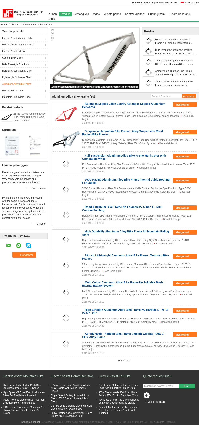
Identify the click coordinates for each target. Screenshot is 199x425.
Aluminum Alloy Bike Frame (16, 84)
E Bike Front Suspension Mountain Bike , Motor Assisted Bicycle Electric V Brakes (24, 410)
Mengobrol (185, 105)
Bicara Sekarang (180, 14)
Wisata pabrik (112, 14)
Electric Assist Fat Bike (14, 51)
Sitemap (159, 401)
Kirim (187, 386)
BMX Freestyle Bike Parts (15, 64)
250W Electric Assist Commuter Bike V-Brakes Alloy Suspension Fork (71, 414)
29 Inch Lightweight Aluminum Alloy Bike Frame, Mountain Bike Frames (174, 62)
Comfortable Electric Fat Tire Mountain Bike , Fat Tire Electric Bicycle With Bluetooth (119, 410)
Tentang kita (81, 14)
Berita (51, 18)
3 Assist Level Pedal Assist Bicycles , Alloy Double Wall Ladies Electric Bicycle (70, 388)
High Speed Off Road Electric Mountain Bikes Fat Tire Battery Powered (24, 394)
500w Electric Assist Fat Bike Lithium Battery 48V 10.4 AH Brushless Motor (118, 394)
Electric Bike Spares (12, 90)
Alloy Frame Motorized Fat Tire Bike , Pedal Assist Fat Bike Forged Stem (118, 386)
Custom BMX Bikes (12, 57)
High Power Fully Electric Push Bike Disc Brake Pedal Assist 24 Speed (22, 386)
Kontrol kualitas (134, 14)
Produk (65, 14)
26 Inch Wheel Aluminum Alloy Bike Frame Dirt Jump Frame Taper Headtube (29, 116)
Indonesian (192, 2)
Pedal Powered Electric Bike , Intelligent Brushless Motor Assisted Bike (24, 401)
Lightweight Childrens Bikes (16, 77)
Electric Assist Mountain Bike (17, 38)
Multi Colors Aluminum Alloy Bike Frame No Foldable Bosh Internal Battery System (172, 41)
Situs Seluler (151, 406)
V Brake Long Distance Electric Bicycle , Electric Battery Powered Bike (72, 407)
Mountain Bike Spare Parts (16, 97)
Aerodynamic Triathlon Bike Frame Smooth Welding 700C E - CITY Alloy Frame (175, 73)
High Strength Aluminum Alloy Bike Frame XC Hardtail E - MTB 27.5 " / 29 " (175, 52)
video (96, 14)
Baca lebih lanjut (168, 143)
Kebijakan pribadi (30, 422)
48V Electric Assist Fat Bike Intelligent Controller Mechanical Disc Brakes (119, 401)
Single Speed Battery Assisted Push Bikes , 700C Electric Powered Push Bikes (70, 398)
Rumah (52, 14)
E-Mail (149, 401)
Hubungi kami (156, 14)
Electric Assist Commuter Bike (18, 44)
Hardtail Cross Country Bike (17, 70)
